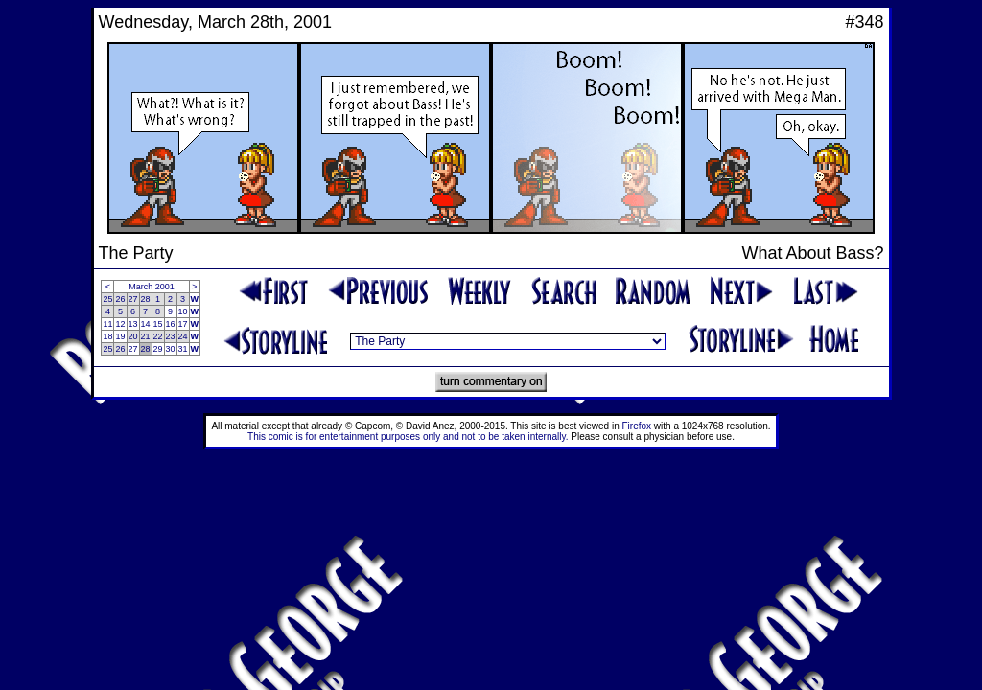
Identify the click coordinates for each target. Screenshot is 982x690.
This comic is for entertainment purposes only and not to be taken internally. (407, 436)
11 (107, 324)
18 (107, 336)
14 (146, 324)
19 (120, 336)
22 (158, 336)
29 (158, 349)
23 (170, 336)
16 (170, 324)
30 (170, 349)
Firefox (637, 426)
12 (120, 324)
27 (133, 299)
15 (158, 324)
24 (183, 336)
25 (107, 299)
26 (120, 299)
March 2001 (152, 286)
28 (146, 299)
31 (183, 349)
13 (133, 324)
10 (183, 311)
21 (146, 336)
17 (183, 324)
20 (133, 336)
